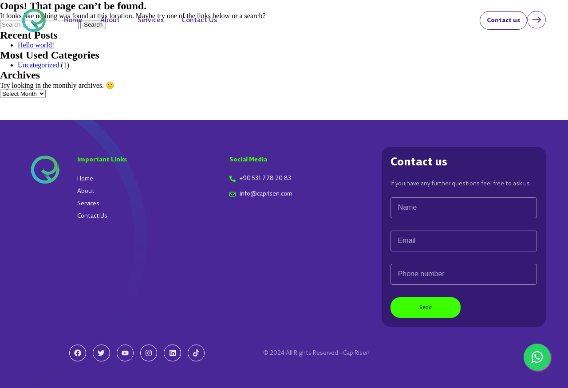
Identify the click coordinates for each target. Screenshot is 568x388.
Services (151, 20)
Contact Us (199, 20)
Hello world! (36, 45)
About (110, 20)
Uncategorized (38, 65)
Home (73, 20)
